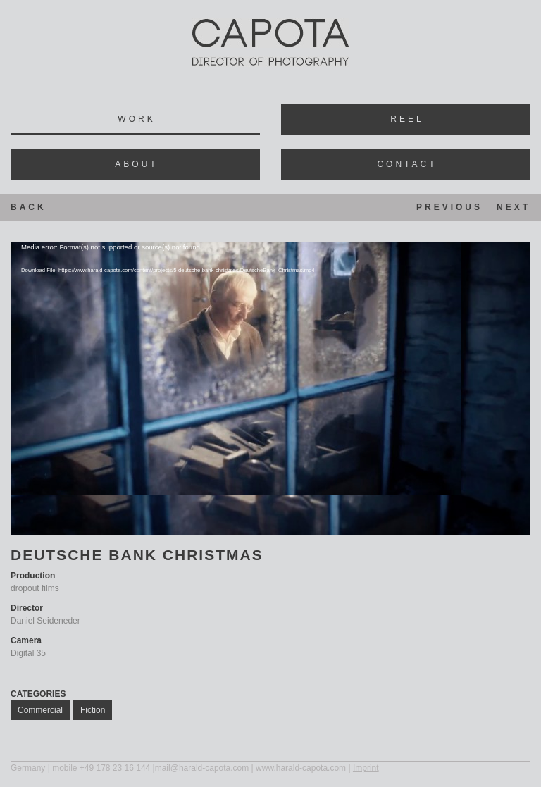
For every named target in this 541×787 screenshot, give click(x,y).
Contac (405, 164)
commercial (40, 710)
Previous (449, 207)
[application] (270, 388)
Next (513, 207)
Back (28, 207)
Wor (135, 119)
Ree (405, 119)
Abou (135, 164)
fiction (92, 710)
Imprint (366, 768)
